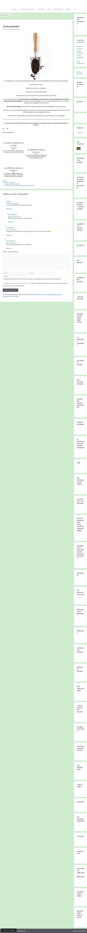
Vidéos (49, 9)
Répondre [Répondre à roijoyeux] (8, 208)
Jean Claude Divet (12, 214)
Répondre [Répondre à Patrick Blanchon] (8, 235)
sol (54, 115)
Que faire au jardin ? (58, 9)
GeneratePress (21, 931)
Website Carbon (15, 15)
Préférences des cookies (9, 930)
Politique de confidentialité (79, 931)
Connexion (79, 48)
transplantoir (12, 182)
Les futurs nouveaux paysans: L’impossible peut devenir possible (19, 185)
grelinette (63, 106)
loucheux (6, 182)
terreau (44, 101)
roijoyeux (8, 201)
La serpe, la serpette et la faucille (11, 183)
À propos (69, 9)
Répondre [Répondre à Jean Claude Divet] (10, 222)
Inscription (80, 46)
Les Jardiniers (41, 9)
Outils (5, 181)
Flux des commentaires (80, 57)
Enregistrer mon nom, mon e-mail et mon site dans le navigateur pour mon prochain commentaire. (32, 279)
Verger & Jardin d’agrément (29, 9)
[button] (75, 9)
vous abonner (10, 286)
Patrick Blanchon (10, 227)
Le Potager (15, 9)
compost (61, 101)
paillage (10, 110)
